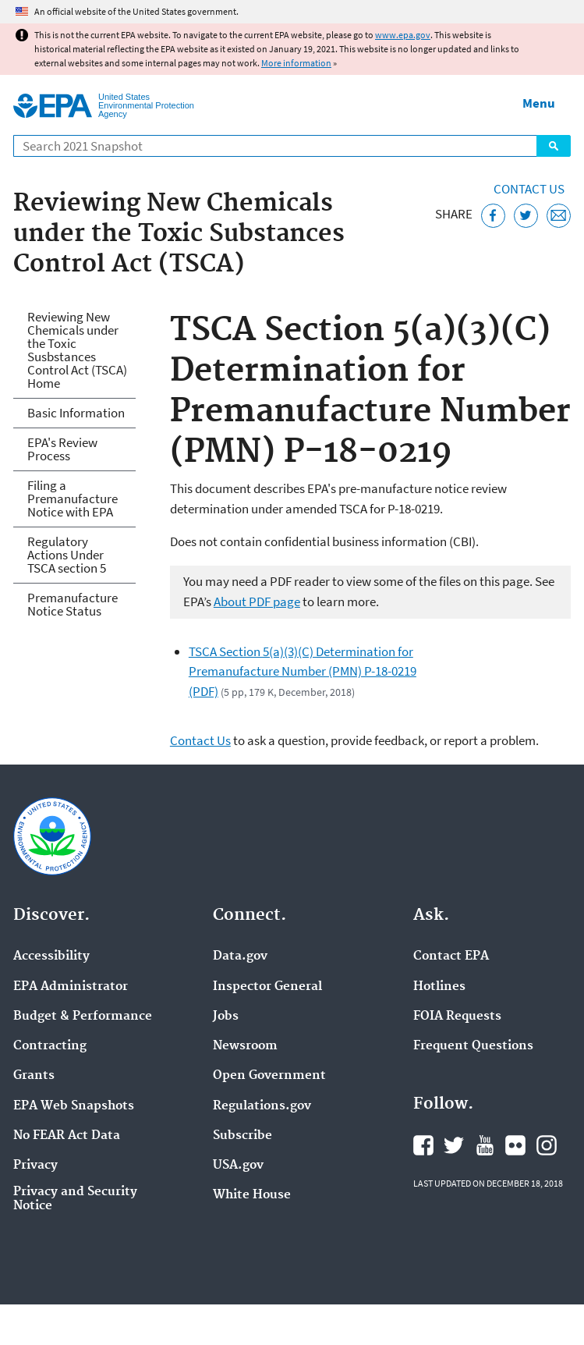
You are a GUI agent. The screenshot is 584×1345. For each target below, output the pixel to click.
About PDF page (257, 601)
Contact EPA (451, 956)
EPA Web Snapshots (73, 1106)
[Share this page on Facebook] (493, 216)
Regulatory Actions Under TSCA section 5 (66, 555)
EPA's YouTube (485, 1145)
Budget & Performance (82, 1017)
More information (296, 63)
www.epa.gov (402, 35)
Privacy (35, 1166)
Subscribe (242, 1136)
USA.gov (238, 1166)
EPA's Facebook (423, 1145)
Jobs (226, 1017)
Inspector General (267, 987)
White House (252, 1195)
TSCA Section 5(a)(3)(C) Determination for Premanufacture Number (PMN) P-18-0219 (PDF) (302, 671)
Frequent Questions (473, 1046)
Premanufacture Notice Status (72, 604)
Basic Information (76, 412)
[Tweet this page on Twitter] (526, 216)
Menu (538, 103)
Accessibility (51, 956)
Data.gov (240, 956)
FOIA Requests (457, 1017)
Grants (34, 1076)
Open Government (269, 1076)
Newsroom (245, 1046)
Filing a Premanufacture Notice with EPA (72, 498)
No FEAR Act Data (66, 1136)
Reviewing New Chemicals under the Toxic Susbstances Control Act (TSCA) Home (77, 350)
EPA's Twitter (454, 1145)
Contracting (50, 1046)
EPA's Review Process (62, 449)
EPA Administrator (70, 987)
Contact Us (529, 188)
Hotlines (439, 987)
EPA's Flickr (515, 1145)
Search (553, 146)
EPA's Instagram (546, 1145)
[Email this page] (559, 216)
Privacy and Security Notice (75, 1199)
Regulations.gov (262, 1106)
